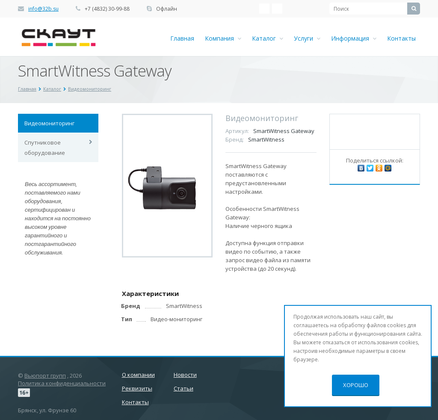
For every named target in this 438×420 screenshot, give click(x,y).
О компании (138, 375)
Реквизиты (137, 388)
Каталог (267, 38)
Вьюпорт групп (45, 375)
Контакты (401, 38)
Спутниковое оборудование (44, 148)
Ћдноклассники (277, 8)
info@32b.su (43, 8)
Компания (223, 38)
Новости (185, 375)
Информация (353, 38)
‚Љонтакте (264, 8)
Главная (182, 38)
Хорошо (355, 385)
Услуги (307, 38)
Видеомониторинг (49, 123)
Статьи (183, 388)
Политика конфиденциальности (62, 383)
